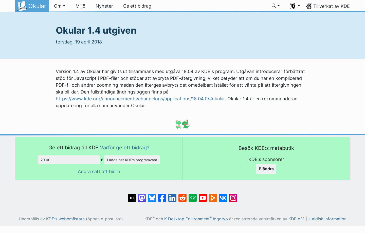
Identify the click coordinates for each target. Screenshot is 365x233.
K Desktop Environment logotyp (196, 219)
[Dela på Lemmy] (193, 195)
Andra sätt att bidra (99, 171)
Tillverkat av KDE (331, 6)
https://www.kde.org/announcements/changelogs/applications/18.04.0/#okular (140, 98)
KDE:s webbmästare (65, 219)
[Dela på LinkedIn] (172, 195)
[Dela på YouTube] (203, 195)
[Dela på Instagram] (233, 195)
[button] (59, 6)
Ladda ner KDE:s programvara (132, 160)
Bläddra (266, 168)
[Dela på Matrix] (132, 195)
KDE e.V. (296, 219)
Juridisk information (327, 219)
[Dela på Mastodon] (142, 195)
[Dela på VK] (223, 195)
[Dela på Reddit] (182, 195)
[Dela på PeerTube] (213, 195)
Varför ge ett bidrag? (124, 147)
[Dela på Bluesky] (152, 195)
